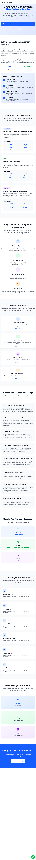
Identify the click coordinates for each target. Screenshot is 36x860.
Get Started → (18, 362)
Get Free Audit (8, 24)
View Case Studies (18, 29)
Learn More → (18, 328)
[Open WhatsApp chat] (33, 857)
